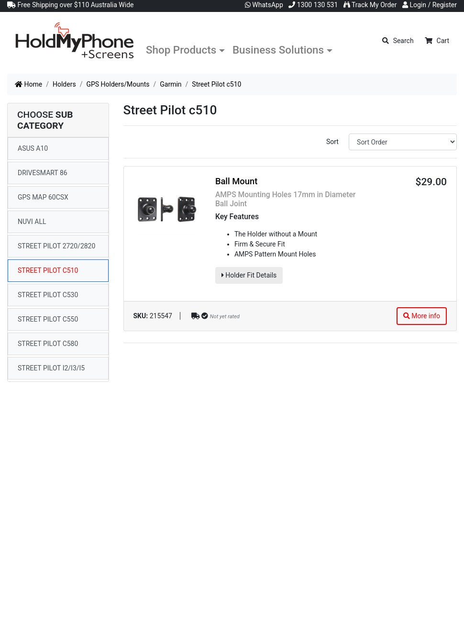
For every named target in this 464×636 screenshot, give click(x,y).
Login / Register (429, 5)
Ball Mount (236, 181)
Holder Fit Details (248, 275)
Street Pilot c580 (48, 343)
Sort (332, 141)
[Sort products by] (403, 142)
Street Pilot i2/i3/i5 (51, 368)
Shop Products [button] (181, 50)
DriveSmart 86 (42, 173)
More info (421, 316)
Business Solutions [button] (278, 50)
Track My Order (370, 5)
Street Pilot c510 (48, 270)
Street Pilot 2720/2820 (56, 246)
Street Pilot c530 (48, 295)
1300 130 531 (313, 5)
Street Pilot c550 (48, 319)
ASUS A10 (33, 148)
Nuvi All (32, 221)
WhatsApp (264, 5)
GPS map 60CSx (43, 197)
